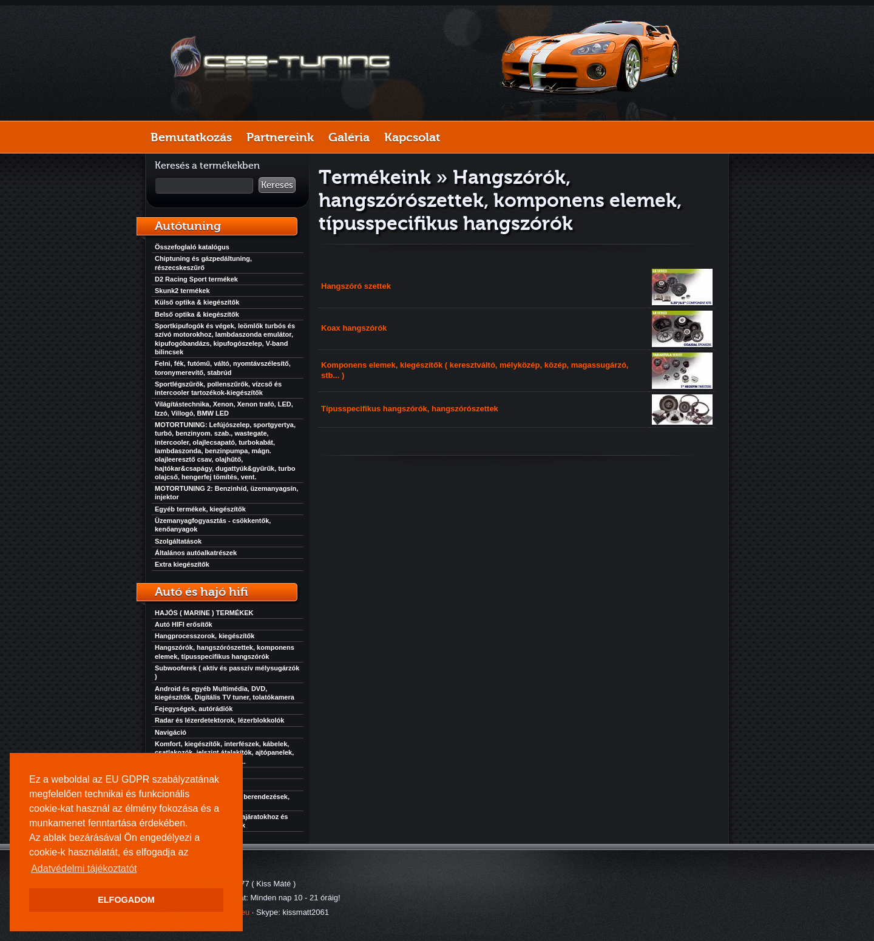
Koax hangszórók (354, 327)
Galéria (349, 137)
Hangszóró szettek (356, 286)
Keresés (277, 185)
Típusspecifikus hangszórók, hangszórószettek (409, 408)
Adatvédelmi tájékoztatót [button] (84, 868)
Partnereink (280, 137)
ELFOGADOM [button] (126, 900)
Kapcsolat (412, 137)
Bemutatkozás (191, 137)
